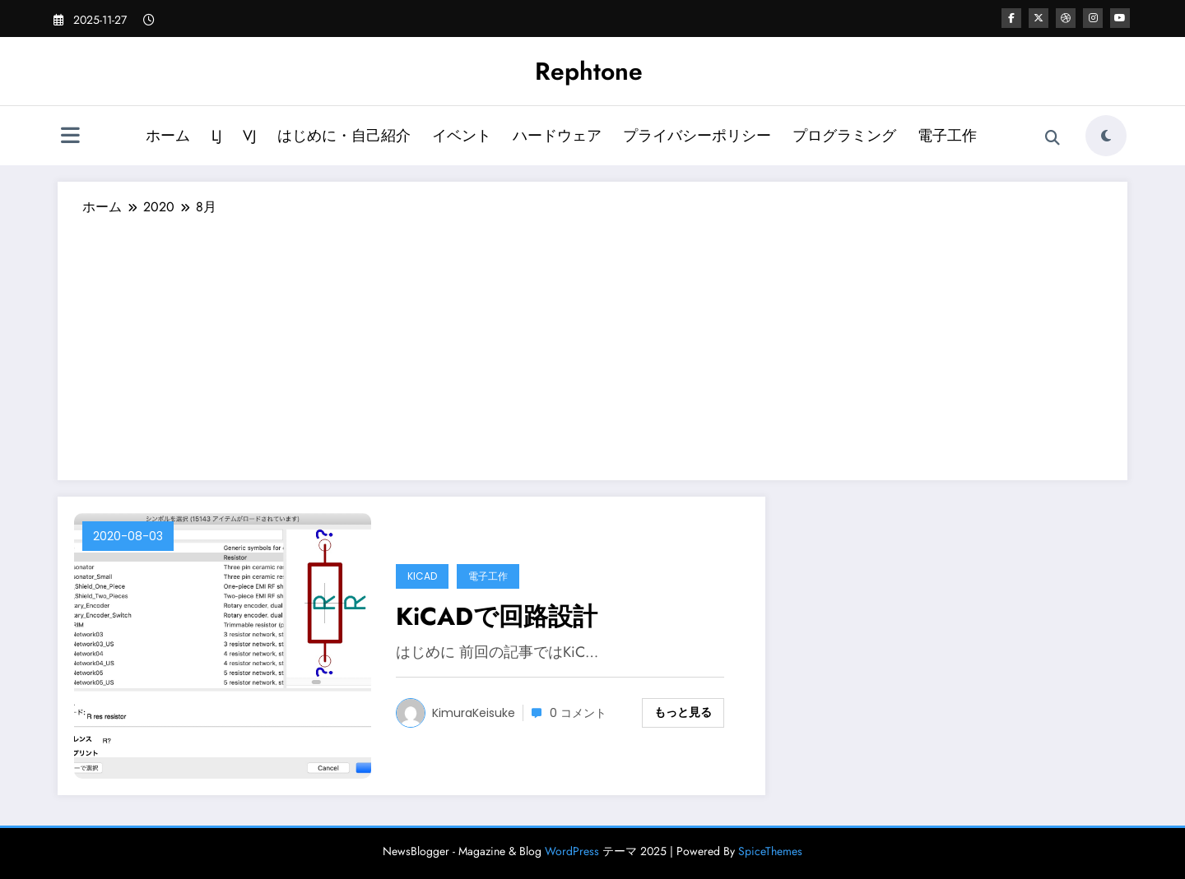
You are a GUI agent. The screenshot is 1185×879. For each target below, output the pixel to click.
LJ (216, 135)
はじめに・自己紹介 (344, 135)
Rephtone (589, 71)
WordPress (572, 851)
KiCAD (422, 576)
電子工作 (947, 135)
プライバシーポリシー (697, 135)
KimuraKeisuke (473, 713)
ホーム (168, 135)
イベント (461, 135)
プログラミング (844, 135)
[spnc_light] (1106, 135)
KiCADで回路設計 (496, 616)
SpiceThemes (770, 851)
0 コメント (578, 713)
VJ (249, 135)
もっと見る (683, 712)
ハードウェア (557, 135)
